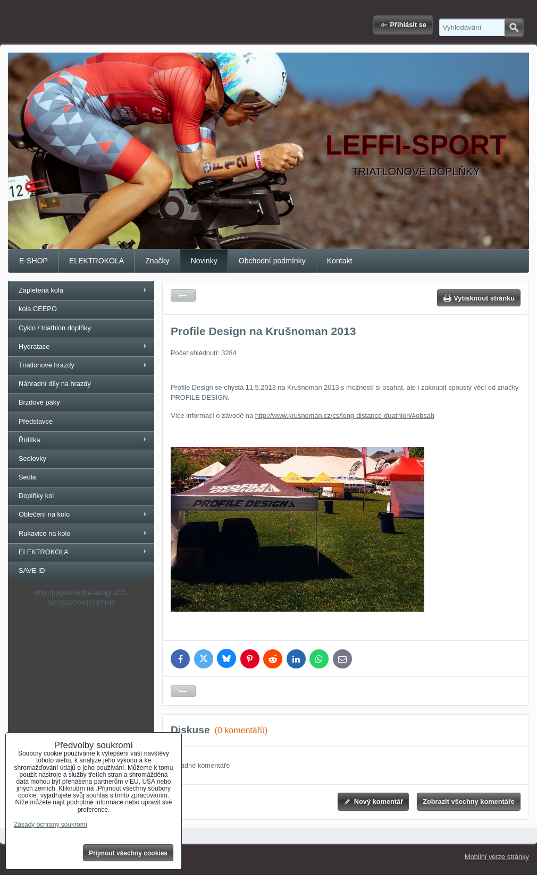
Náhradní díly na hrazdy (55, 384)
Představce (36, 421)
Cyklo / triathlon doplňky (55, 328)
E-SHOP (33, 260)
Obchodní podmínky (272, 260)
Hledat (514, 28)
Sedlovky (32, 458)
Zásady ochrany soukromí (50, 824)
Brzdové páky (39, 402)
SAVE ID (32, 570)
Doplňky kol (36, 496)
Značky (157, 260)
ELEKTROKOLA (96, 260)
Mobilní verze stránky (497, 857)
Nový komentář (378, 801)
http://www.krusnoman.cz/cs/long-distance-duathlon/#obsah (344, 415)
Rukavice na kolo (44, 533)
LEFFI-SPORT (416, 145)
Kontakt (340, 260)
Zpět (183, 295)
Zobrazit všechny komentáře (469, 801)
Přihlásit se (408, 25)
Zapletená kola (41, 290)
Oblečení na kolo (44, 514)
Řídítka (29, 440)
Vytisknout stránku (484, 298)
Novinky (204, 260)
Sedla (27, 477)
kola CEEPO (38, 309)
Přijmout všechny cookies (128, 853)
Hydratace (34, 346)
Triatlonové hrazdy (46, 365)
